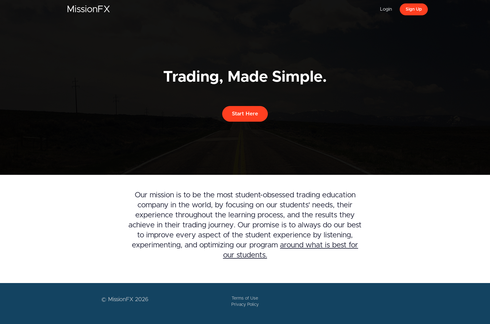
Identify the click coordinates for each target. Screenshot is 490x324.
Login (386, 9)
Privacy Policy (245, 304)
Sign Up (414, 9)
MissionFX (88, 9)
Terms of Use (245, 298)
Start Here (245, 113)
